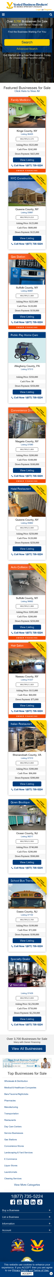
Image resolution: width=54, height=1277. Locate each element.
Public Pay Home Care (24, 335)
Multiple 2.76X (27, 920)
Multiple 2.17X (27, 139)
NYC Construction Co (24, 178)
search (27, 42)
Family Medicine (21, 99)
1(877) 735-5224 (27, 1196)
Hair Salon (17, 645)
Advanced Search (27, 48)
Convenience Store (22, 410)
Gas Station (18, 256)
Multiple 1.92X (27, 685)
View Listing (27, 159)
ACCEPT (27, 1273)
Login (38, 9)
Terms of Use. (41, 1270)
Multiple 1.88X (27, 296)
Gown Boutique (20, 802)
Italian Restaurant (21, 723)
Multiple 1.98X (27, 606)
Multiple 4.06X (27, 763)
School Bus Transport (24, 880)
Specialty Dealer (20, 959)
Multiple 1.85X (27, 449)
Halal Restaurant (21, 488)
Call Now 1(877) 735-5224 (27, 165)
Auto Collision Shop (23, 567)
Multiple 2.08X (27, 528)
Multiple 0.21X (27, 217)
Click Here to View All (27, 91)
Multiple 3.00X (27, 998)
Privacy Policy (20, 1270)
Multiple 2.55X (27, 841)
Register (48, 9)
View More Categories (27, 1184)
